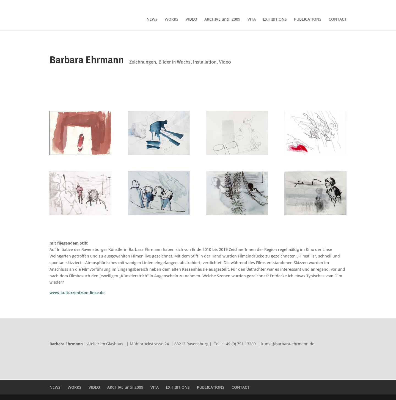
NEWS (187, 4)
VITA (268, 4)
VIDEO (219, 4)
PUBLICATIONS (314, 4)
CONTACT (338, 4)
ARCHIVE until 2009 (244, 4)
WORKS (203, 4)
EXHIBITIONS (287, 4)
